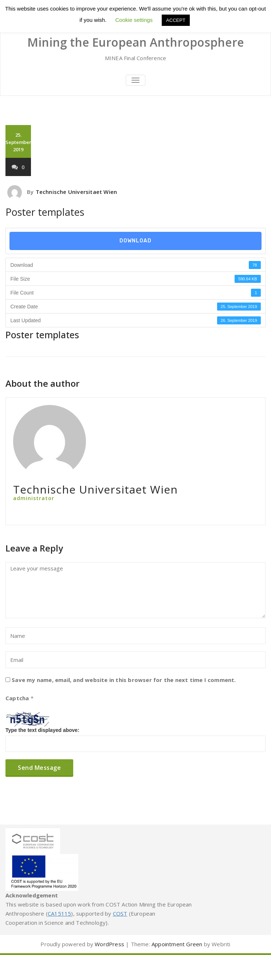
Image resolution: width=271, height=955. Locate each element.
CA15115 (59, 913)
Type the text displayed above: (42, 730)
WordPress (109, 944)
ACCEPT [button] (175, 20)
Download (135, 241)
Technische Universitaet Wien (76, 191)
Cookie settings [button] (134, 20)
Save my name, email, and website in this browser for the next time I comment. (124, 679)
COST (120, 913)
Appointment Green (177, 944)
